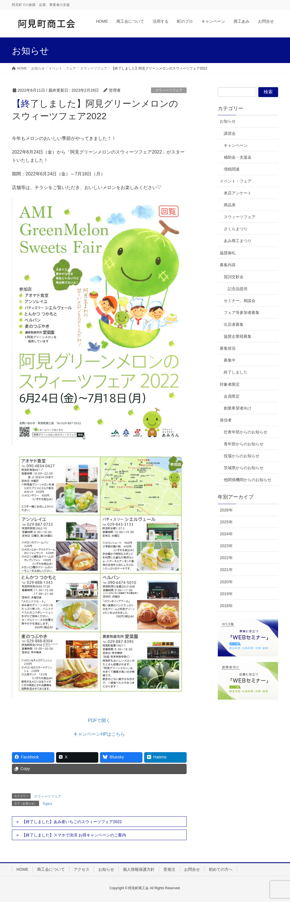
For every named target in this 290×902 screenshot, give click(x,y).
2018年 (226, 605)
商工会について (51, 869)
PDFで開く (99, 720)
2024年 (226, 534)
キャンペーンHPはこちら (99, 734)
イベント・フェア (235, 181)
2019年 (226, 593)
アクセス (81, 869)
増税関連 (232, 169)
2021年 (226, 569)
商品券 (230, 205)
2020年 (226, 582)
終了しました (236, 372)
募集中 (230, 360)
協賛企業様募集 (237, 336)
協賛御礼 (228, 253)
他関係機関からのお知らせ (247, 479)
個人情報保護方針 (139, 869)
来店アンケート (237, 193)
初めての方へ (221, 869)
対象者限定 (230, 384)
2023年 (226, 546)
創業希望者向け (237, 408)
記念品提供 (238, 288)
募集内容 (228, 265)
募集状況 (228, 348)
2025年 (226, 522)
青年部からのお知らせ (243, 444)
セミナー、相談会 (239, 300)
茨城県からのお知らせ (243, 467)
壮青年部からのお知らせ (245, 432)
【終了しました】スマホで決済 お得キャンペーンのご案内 (74, 835)
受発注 (169, 869)
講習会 (230, 133)
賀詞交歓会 (234, 276)
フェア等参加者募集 (241, 312)
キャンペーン (236, 145)
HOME (22, 869)
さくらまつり (236, 228)
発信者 (226, 420)
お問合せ (192, 869)
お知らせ (228, 121)
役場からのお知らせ (241, 456)
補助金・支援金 (237, 157)
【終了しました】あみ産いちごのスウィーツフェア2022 (72, 821)
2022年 (226, 557)
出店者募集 (234, 324)
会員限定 (232, 396)
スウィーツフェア (168, 90)
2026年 (226, 510)
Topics (47, 804)
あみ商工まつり (237, 240)
